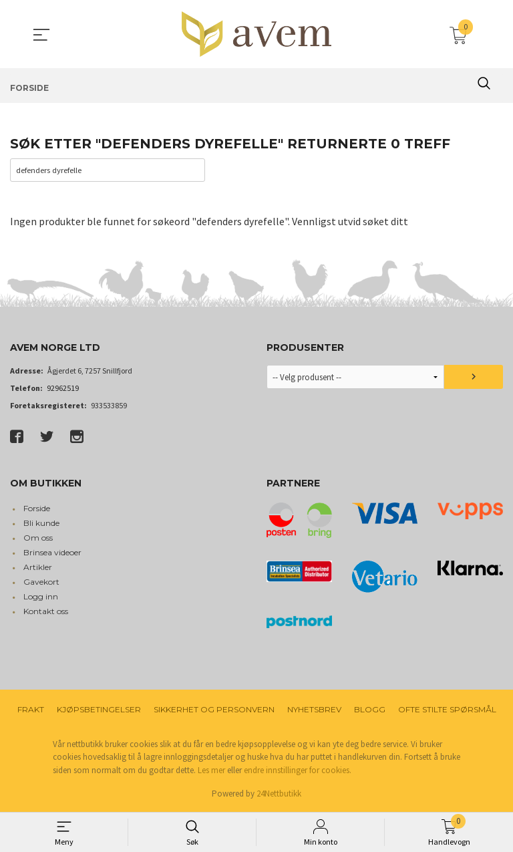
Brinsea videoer (52, 553)
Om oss (38, 538)
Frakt (30, 710)
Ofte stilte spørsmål (447, 710)
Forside (36, 509)
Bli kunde (41, 524)
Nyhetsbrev (314, 710)
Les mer (211, 770)
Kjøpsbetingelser (99, 710)
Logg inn (40, 597)
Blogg (369, 710)
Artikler (37, 568)
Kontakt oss (45, 612)
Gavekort (41, 582)
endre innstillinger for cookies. (297, 770)
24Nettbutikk (278, 795)
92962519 (63, 389)
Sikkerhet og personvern (214, 710)
